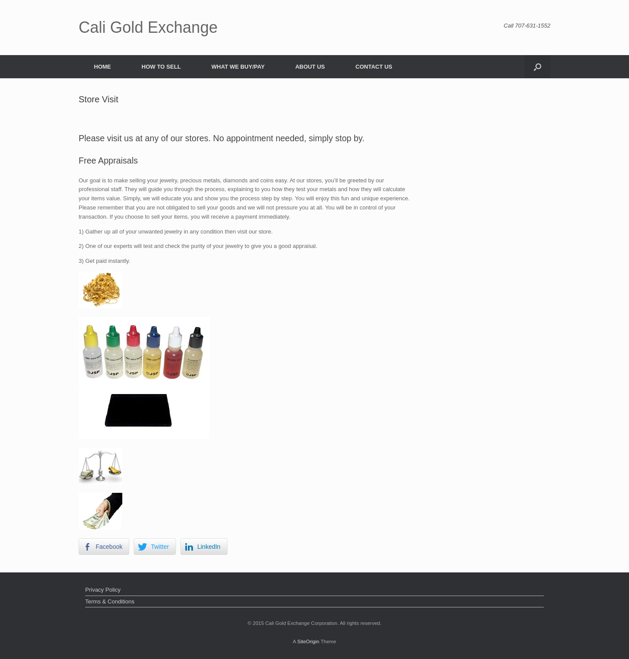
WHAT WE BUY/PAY (238, 66)
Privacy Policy (103, 589)
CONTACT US (374, 66)
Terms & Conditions (110, 601)
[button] (537, 66)
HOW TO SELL (161, 66)
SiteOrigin (308, 641)
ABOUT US (310, 66)
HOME (102, 66)
